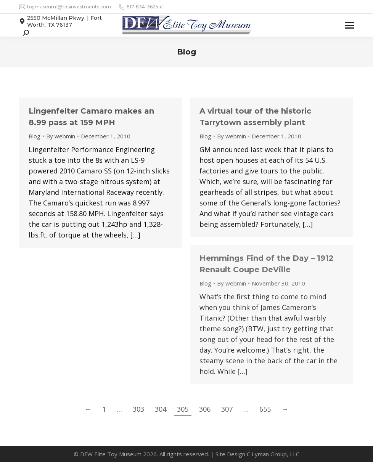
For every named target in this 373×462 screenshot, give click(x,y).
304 (160, 409)
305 (182, 409)
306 (205, 409)
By (60, 136)
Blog (34, 136)
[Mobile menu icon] (349, 25)
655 (265, 409)
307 (227, 409)
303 (138, 409)
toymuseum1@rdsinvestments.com (65, 6)
